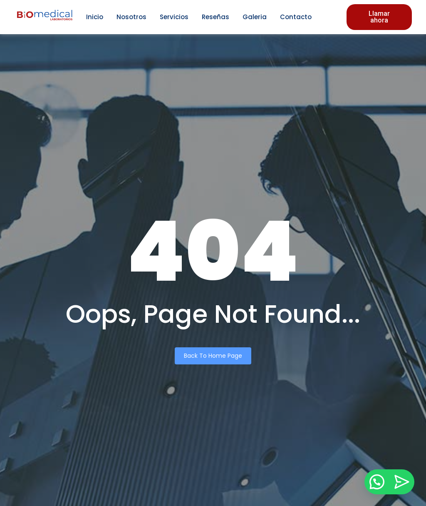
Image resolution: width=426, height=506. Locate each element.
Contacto (296, 16)
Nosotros (131, 16)
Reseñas (215, 16)
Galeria (255, 16)
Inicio (94, 16)
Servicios (174, 16)
